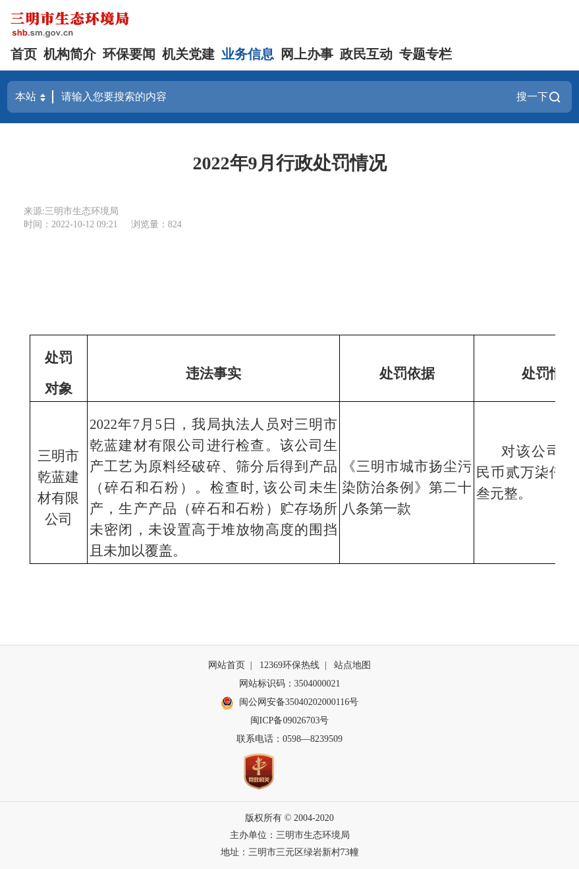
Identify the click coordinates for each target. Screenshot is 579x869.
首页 (24, 54)
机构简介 (69, 54)
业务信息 (247, 54)
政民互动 (366, 54)
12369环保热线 (289, 665)
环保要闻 (129, 54)
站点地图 (352, 665)
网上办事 (307, 54)
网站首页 (226, 665)
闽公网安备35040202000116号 (289, 703)
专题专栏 (425, 54)
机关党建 (188, 54)
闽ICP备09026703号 (289, 720)
